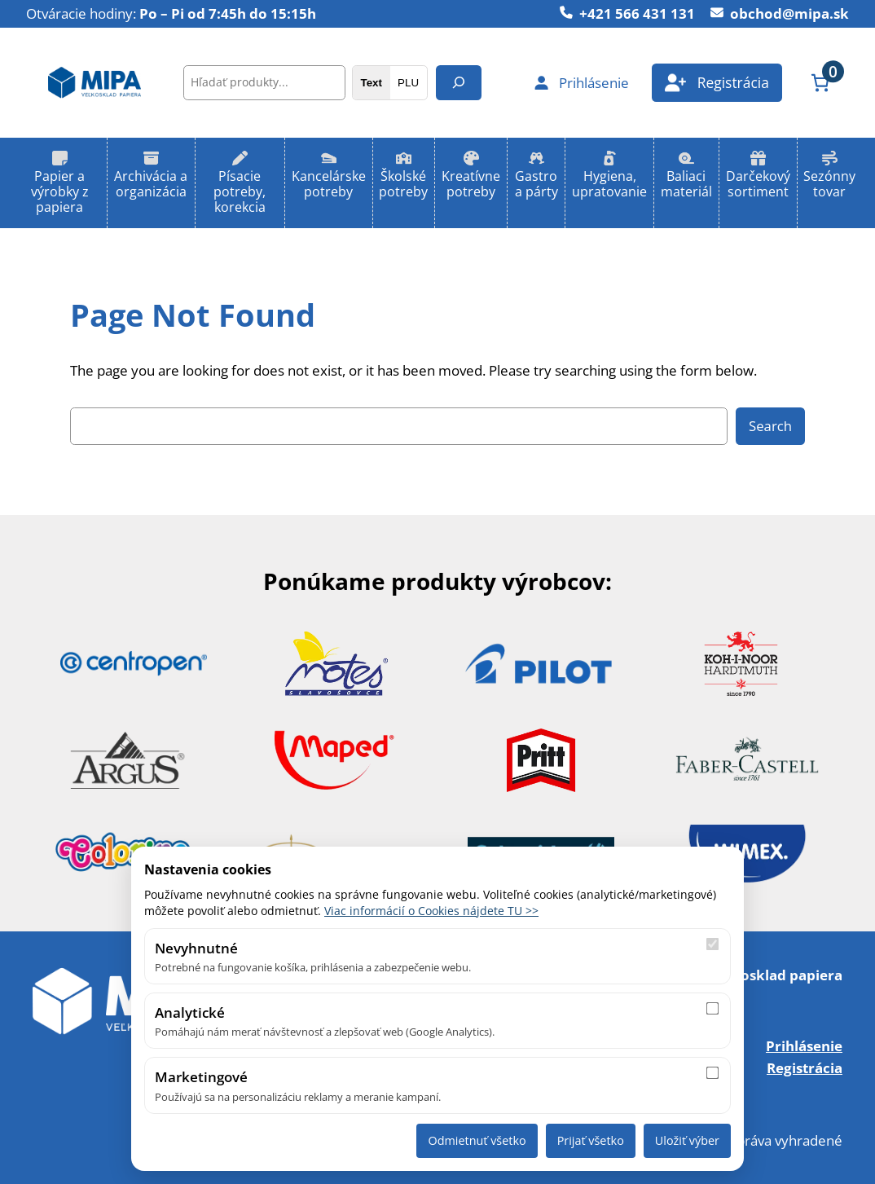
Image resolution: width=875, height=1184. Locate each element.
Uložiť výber (687, 1140)
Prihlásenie (804, 1045)
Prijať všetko (590, 1140)
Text (370, 83)
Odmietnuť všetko (476, 1140)
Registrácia (804, 1067)
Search (770, 425)
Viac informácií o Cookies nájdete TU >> (431, 910)
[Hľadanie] (458, 82)
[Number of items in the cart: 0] (820, 82)
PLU (408, 83)
